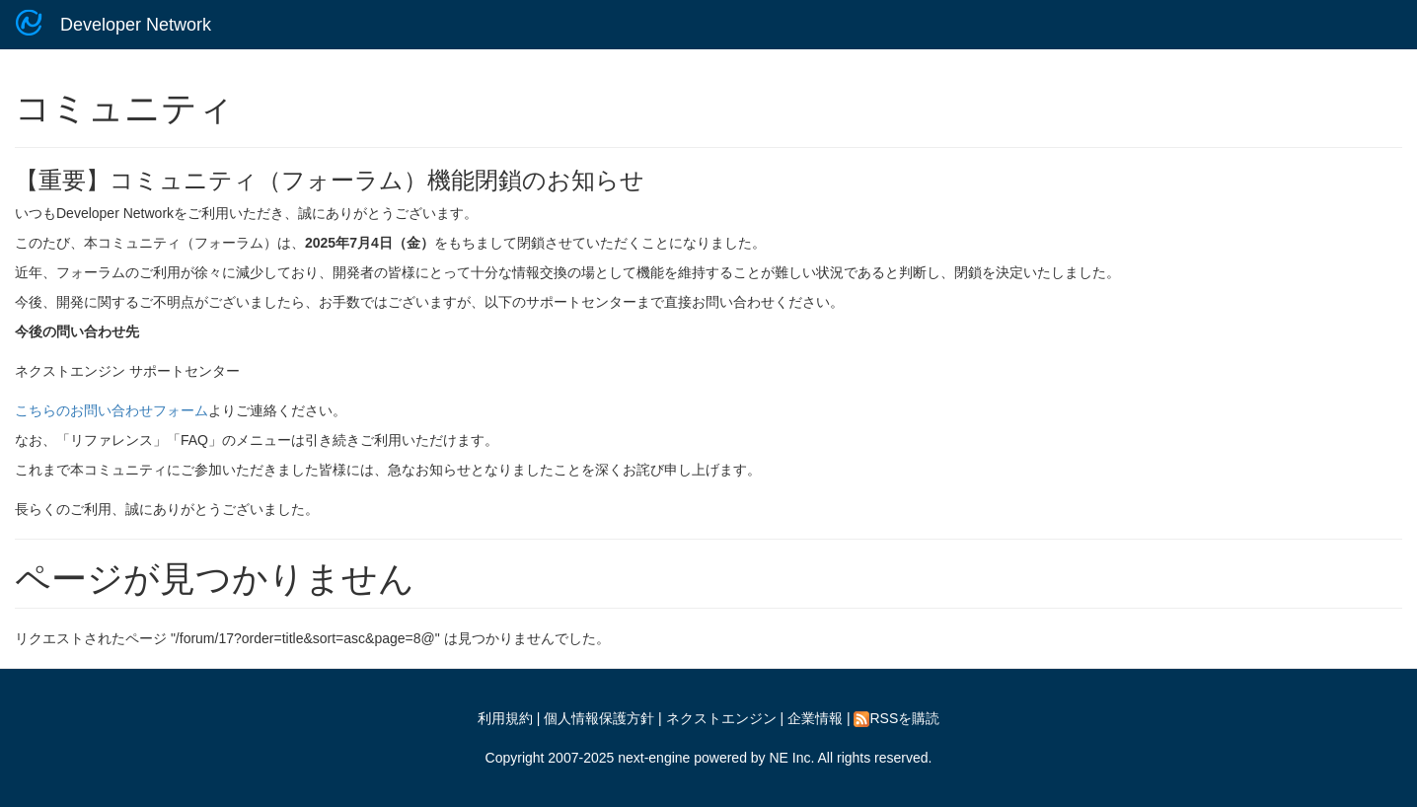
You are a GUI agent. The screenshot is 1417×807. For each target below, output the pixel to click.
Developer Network (135, 25)
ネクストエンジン (721, 718)
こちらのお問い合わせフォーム (111, 410)
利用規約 (505, 718)
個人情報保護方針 (599, 718)
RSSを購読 (896, 718)
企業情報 (815, 718)
